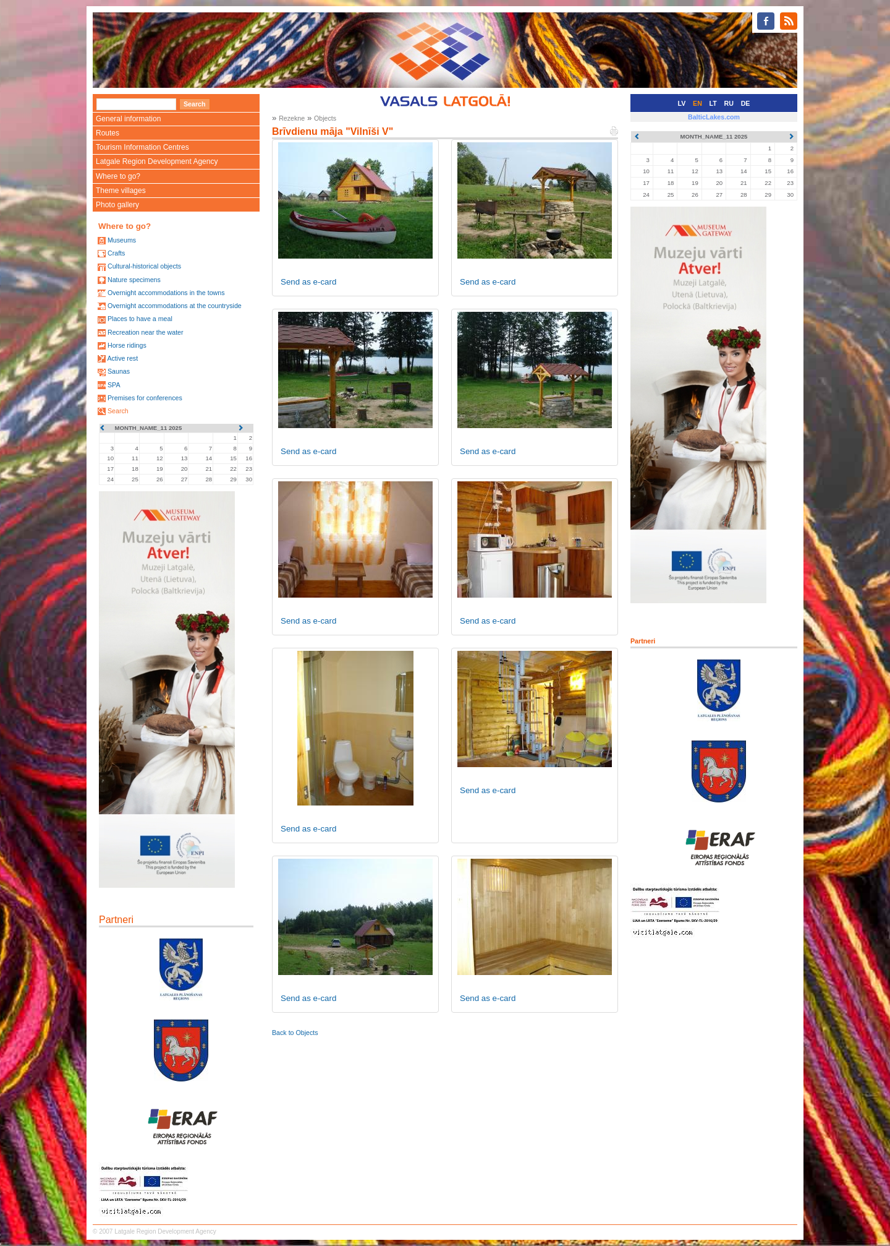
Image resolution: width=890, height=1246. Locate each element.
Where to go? (118, 176)
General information (128, 118)
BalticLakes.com (714, 117)
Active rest (122, 358)
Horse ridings (127, 345)
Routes (107, 133)
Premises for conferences (145, 398)
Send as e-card (308, 281)
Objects (325, 118)
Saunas (119, 371)
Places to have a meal (140, 318)
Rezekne (292, 118)
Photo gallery (117, 204)
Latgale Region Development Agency (157, 161)
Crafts (116, 253)
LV (682, 103)
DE (745, 103)
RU (729, 103)
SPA (114, 385)
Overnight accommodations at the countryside (175, 305)
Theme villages (121, 190)
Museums (122, 240)
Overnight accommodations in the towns (166, 292)
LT (713, 103)
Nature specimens (134, 279)
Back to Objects (295, 1032)
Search (118, 411)
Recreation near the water (146, 332)
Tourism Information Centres (142, 147)
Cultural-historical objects (144, 266)
